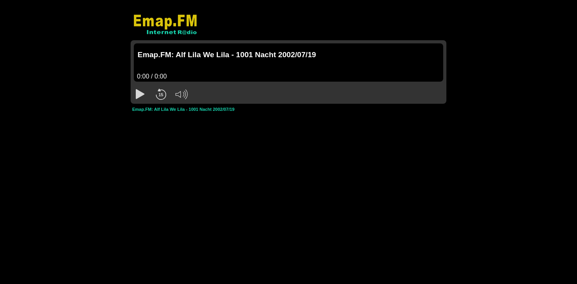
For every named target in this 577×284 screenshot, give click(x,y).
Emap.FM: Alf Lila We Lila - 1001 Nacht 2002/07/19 (183, 109)
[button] (140, 94)
